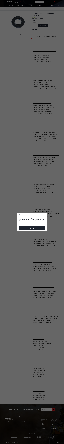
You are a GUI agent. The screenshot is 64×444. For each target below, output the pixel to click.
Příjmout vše (32, 228)
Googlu (26, 219)
